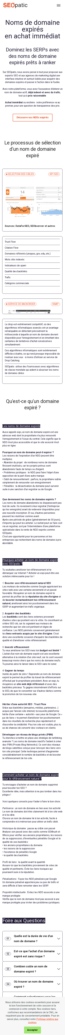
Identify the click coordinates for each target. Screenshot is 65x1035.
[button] (32, 939)
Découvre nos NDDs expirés (33, 117)
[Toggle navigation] (59, 5)
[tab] (32, 939)
